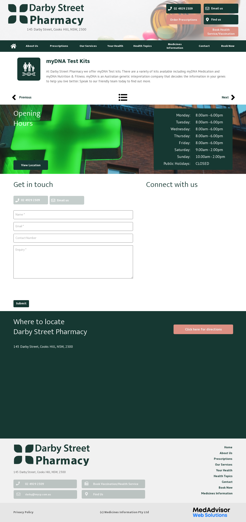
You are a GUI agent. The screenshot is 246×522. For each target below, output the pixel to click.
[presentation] (42, 288)
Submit (21, 303)
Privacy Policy (23, 512)
